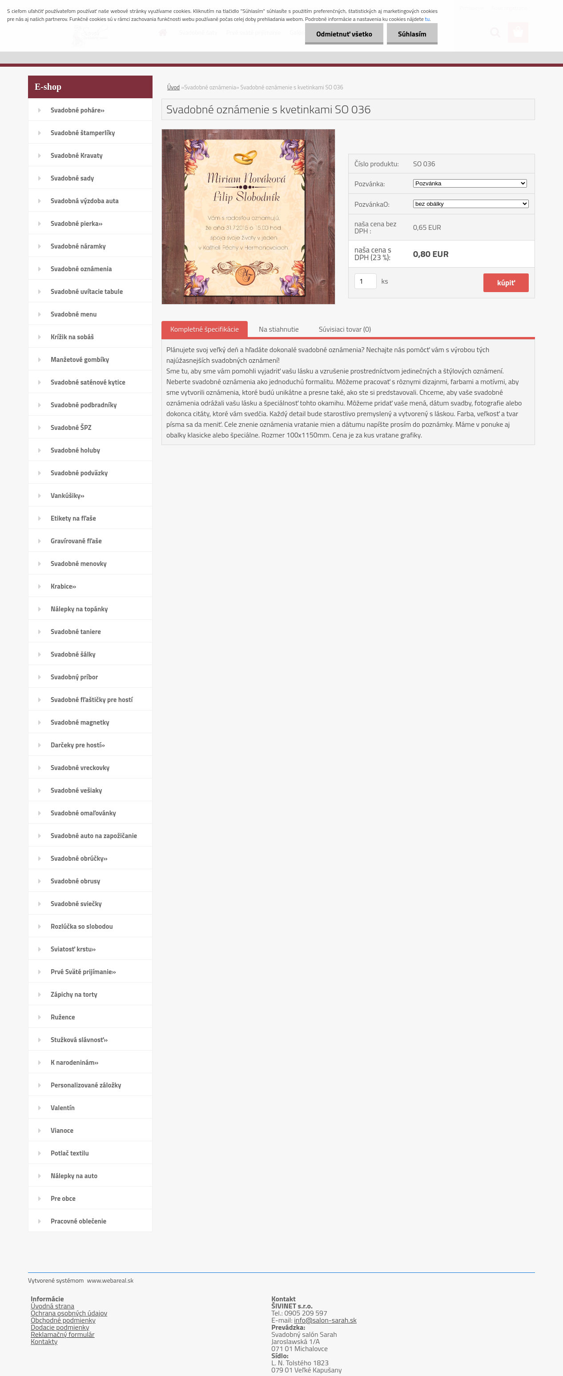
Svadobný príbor (74, 677)
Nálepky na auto (74, 1176)
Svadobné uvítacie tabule (87, 291)
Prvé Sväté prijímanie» (83, 972)
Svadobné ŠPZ (71, 427)
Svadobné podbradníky (84, 405)
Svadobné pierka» (76, 223)
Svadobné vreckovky (80, 767)
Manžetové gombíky (80, 359)
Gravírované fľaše (76, 541)
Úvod (173, 87)
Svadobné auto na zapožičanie (94, 835)
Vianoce (62, 1130)
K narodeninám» (74, 1062)
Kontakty (44, 1341)
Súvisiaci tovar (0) (345, 329)
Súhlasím (412, 33)
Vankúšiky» (67, 495)
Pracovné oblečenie (78, 1221)
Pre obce (63, 1198)
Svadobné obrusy (75, 881)
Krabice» (63, 586)
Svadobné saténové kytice (88, 382)
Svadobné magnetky (80, 722)
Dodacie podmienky (60, 1327)
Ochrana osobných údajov (69, 1313)
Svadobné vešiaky (76, 790)
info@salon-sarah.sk (325, 1320)
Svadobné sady (72, 178)
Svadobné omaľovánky (83, 813)
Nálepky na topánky (79, 609)
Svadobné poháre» (78, 110)
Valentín (63, 1108)
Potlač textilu (70, 1153)
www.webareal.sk (110, 1280)
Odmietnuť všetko (344, 33)
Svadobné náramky (78, 246)
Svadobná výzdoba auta (85, 201)
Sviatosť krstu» (73, 949)
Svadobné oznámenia (81, 269)
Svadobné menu (74, 314)
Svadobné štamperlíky (83, 133)
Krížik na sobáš (72, 337)
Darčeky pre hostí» (78, 745)
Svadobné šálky (73, 654)
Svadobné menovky (79, 563)
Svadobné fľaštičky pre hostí (92, 699)
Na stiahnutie (279, 329)
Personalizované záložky (86, 1085)
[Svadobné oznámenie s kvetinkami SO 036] (248, 133)
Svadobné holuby (75, 450)
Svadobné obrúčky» (79, 858)
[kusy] (365, 281)
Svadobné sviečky (76, 904)
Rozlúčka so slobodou (82, 926)
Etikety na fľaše (73, 518)
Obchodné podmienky (63, 1320)
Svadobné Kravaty (77, 155)
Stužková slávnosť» (79, 1040)
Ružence (63, 1017)
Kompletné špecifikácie (204, 329)
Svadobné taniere (76, 631)
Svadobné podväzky (79, 473)
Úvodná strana (52, 1305)
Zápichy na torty (74, 994)
